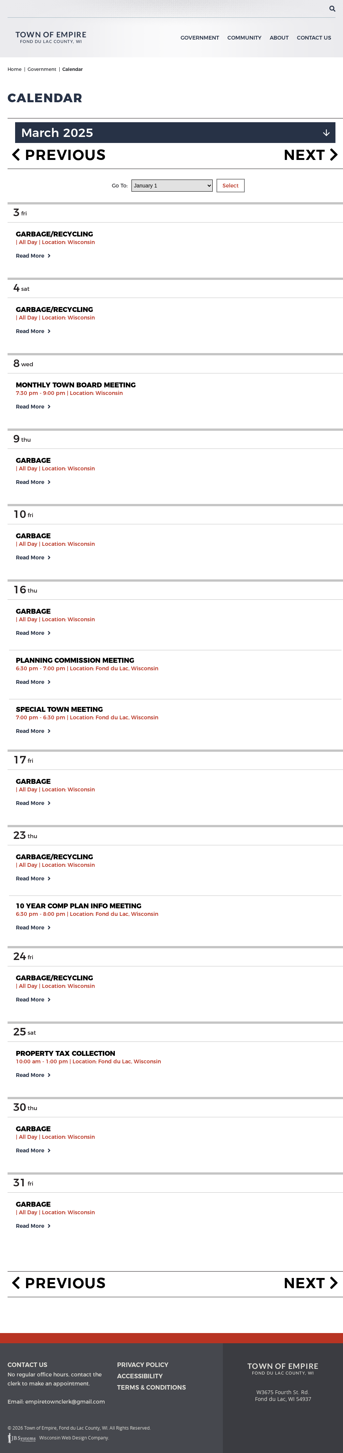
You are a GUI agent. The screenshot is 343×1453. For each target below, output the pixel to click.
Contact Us (314, 37)
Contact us (27, 1365)
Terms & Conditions (151, 1387)
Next (311, 138)
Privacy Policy (142, 1365)
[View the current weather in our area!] (320, 8)
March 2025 (57, 115)
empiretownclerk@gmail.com (65, 1401)
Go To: (120, 168)
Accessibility (140, 1376)
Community (244, 37)
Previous (58, 138)
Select (230, 168)
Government (200, 37)
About (279, 37)
